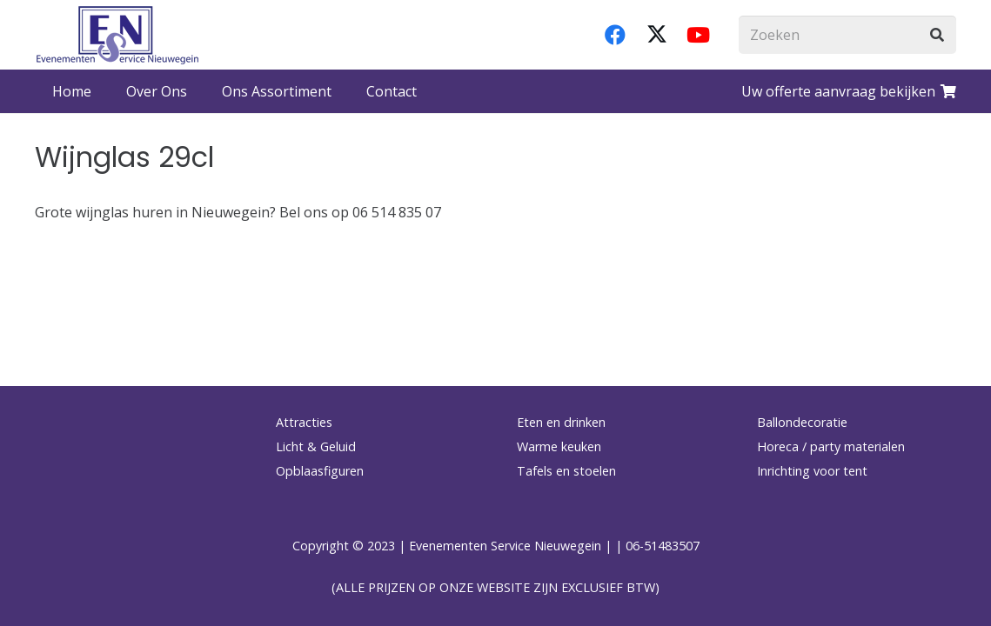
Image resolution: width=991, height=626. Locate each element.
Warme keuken (559, 446)
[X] (657, 35)
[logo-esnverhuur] (117, 34)
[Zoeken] (847, 35)
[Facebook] (615, 35)
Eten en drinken (561, 422)
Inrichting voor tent (812, 471)
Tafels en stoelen (566, 471)
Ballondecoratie (802, 422)
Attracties (304, 422)
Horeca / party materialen (831, 446)
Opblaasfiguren (320, 471)
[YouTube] (699, 35)
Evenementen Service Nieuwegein (505, 545)
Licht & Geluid (316, 446)
